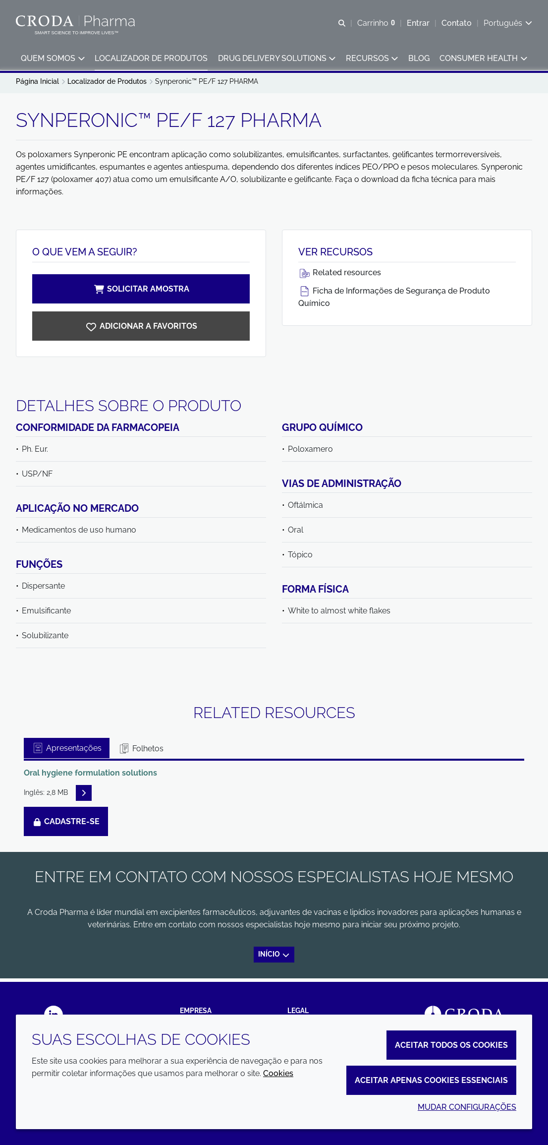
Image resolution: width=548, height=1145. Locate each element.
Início (274, 958)
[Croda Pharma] (76, 21)
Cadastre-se (66, 825)
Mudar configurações (467, 1107)
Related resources (339, 276)
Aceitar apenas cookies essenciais (431, 1080)
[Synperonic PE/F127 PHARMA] (141, 329)
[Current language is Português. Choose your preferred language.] (508, 23)
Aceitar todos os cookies (451, 1045)
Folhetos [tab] (141, 752)
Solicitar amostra (141, 292)
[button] (52, 60)
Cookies (278, 1073)
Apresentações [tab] (67, 751)
